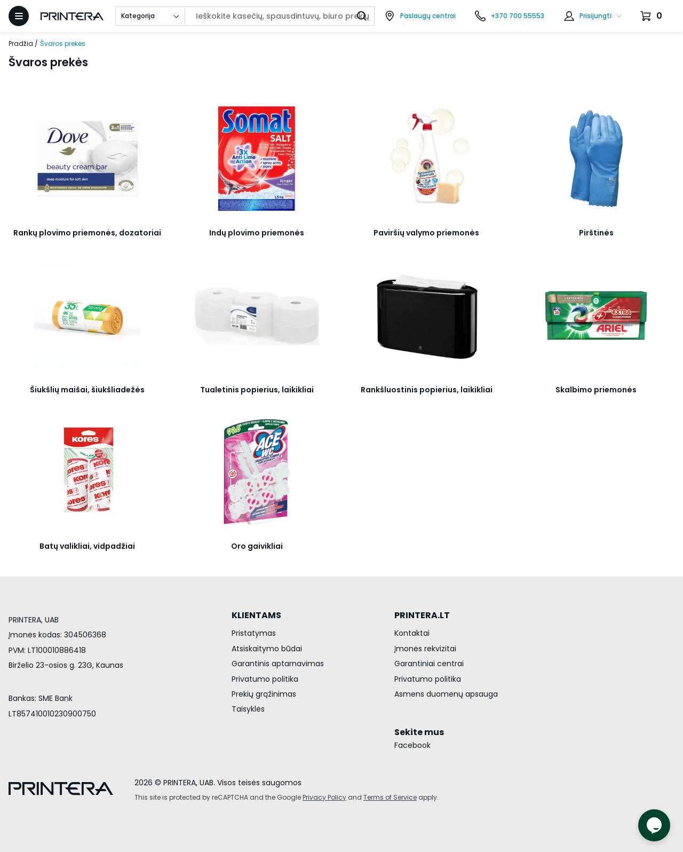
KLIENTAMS (256, 615)
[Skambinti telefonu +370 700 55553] (509, 16)
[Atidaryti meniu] (19, 16)
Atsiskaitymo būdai (267, 648)
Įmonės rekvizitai (425, 648)
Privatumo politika (265, 679)
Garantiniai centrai (429, 663)
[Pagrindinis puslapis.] (72, 16)
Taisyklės (248, 709)
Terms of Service (390, 797)
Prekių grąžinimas (264, 694)
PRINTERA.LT (422, 615)
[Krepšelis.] (652, 16)
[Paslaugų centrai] (420, 16)
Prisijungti (595, 15)
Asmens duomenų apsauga (446, 694)
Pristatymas (254, 633)
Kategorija (138, 15)
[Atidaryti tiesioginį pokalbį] (654, 825)
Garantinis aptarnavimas (278, 663)
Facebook (412, 745)
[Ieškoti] (362, 16)
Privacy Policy (324, 797)
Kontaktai (412, 633)
